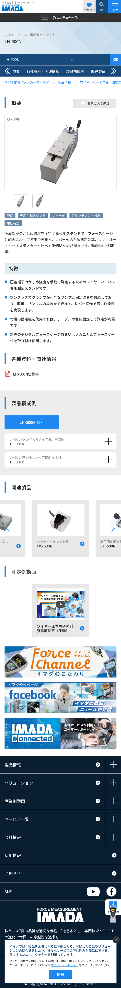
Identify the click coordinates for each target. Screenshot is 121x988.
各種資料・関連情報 (43, 71)
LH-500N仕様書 (26, 374)
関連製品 (98, 71)
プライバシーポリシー (64, 965)
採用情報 (13, 855)
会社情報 (13, 837)
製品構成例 (75, 71)
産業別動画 (15, 801)
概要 (16, 71)
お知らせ (13, 873)
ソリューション (19, 783)
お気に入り (89, 7)
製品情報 (13, 765)
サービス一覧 (17, 819)
